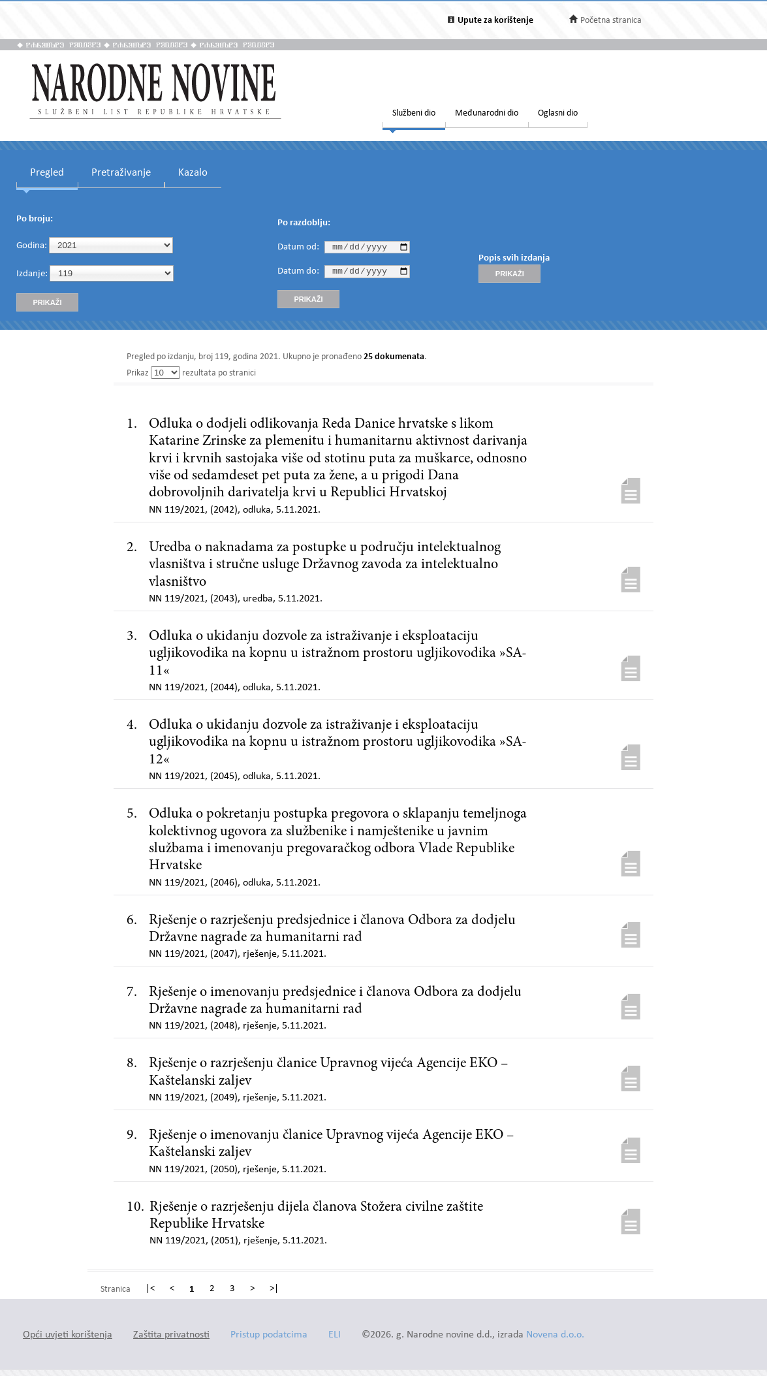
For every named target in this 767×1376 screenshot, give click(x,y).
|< (150, 1289)
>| (274, 1289)
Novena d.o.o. (555, 1335)
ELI (334, 1335)
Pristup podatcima (268, 1335)
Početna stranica (611, 20)
